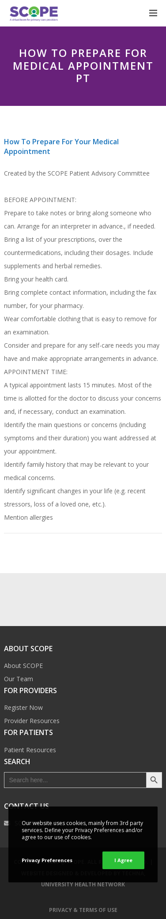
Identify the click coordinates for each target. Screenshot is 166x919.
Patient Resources (30, 750)
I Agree (123, 860)
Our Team (18, 679)
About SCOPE (23, 665)
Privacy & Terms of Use (83, 910)
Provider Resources (32, 720)
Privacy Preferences (47, 860)
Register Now (23, 707)
